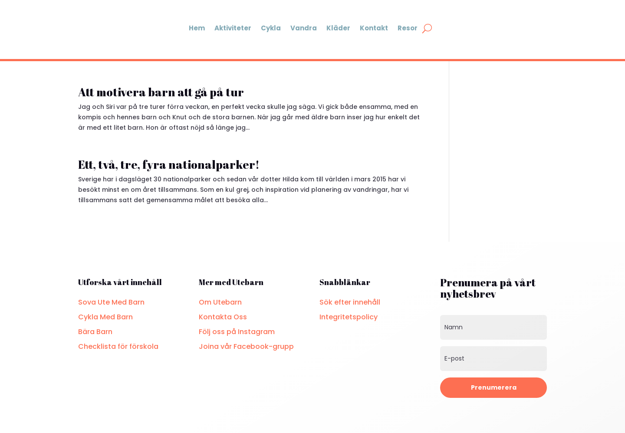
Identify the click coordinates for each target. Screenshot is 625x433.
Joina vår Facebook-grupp (246, 346)
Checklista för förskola (118, 346)
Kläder (338, 28)
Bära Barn (95, 332)
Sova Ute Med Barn (111, 302)
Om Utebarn (220, 302)
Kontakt (374, 28)
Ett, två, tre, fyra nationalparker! (169, 164)
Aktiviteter (232, 28)
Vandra (303, 28)
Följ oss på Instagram (237, 332)
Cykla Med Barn (105, 317)
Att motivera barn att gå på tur (161, 92)
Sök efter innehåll (349, 302)
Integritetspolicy (348, 317)
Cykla (271, 28)
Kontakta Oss (223, 317)
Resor (408, 28)
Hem (197, 28)
